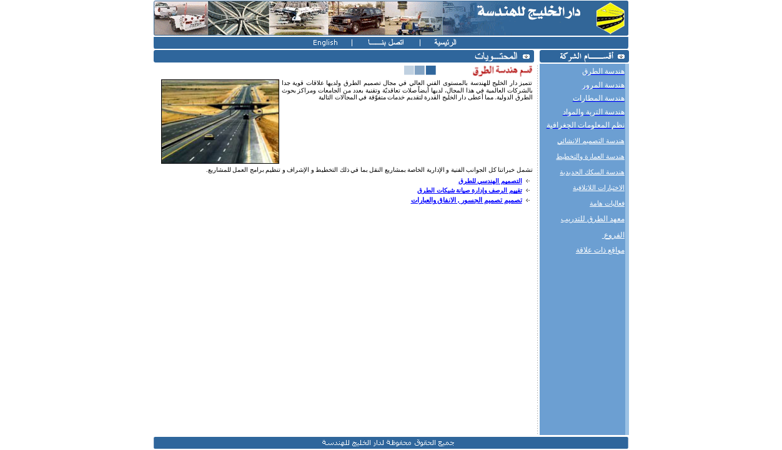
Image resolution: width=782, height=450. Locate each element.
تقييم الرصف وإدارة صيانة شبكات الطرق (469, 190)
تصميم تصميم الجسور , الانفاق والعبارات (466, 200)
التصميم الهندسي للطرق (490, 181)
